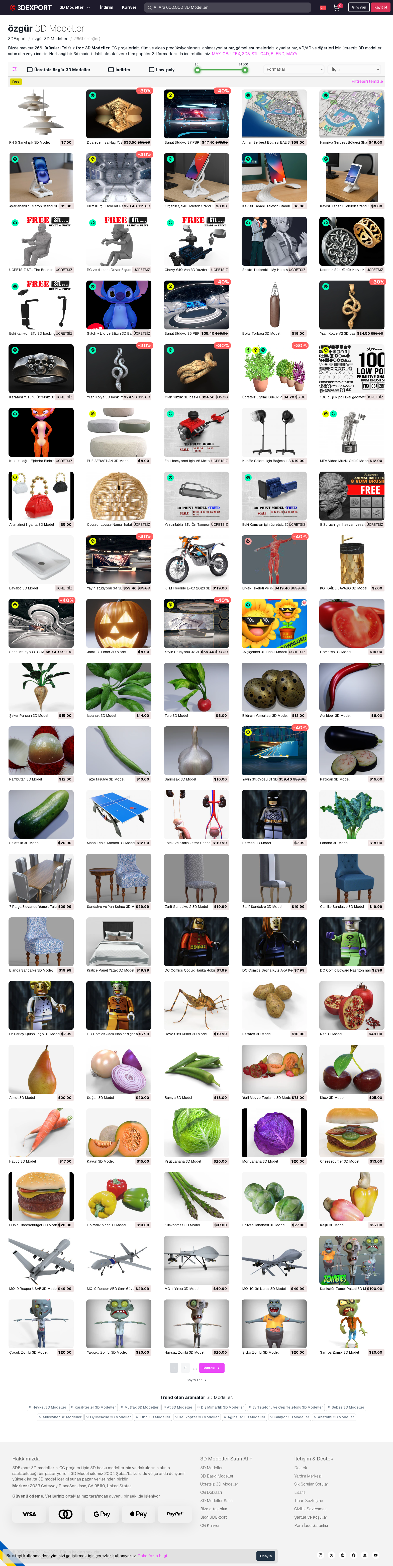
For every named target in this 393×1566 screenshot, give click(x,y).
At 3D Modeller (178, 1407)
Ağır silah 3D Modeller (244, 1417)
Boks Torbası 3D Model (261, 333)
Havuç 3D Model (22, 1161)
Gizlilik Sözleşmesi (310, 1509)
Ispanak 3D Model (101, 715)
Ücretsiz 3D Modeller (219, 1484)
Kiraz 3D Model (332, 1097)
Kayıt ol (380, 7)
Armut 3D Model (22, 1097)
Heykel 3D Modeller (47, 1407)
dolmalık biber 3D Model (106, 1225)
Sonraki (212, 1368)
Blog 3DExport (213, 1517)
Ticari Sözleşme (308, 1500)
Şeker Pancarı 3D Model (28, 715)
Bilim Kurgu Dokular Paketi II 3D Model (117, 206)
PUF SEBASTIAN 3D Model (108, 461)
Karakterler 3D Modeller (93, 1407)
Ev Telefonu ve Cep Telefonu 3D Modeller (286, 1407)
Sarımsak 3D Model (180, 779)
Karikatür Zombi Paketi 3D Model (346, 1288)
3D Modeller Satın (216, 1500)
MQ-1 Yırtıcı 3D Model (182, 1288)
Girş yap (359, 7)
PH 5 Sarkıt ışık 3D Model (29, 142)
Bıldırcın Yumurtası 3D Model (264, 715)
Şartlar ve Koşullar (310, 1517)
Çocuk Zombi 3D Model (28, 1352)
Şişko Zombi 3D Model (260, 1352)
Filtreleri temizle (367, 81)
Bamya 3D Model (178, 1097)
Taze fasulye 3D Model (105, 779)
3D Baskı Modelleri (217, 1476)
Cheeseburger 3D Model (339, 1161)
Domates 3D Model (335, 652)
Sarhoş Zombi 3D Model (339, 1352)
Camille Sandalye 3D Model (342, 906)
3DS (246, 53)
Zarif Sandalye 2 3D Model (186, 906)
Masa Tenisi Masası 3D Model (111, 843)
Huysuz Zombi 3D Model (184, 1352)
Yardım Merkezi (308, 1476)
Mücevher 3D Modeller (60, 1417)
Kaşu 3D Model (332, 1225)
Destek (300, 1467)
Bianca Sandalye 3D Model (31, 970)
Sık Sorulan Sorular (311, 1484)
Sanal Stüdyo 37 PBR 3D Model (190, 142)
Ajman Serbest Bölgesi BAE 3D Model (272, 142)
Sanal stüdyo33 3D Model (30, 652)
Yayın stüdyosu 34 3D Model (110, 588)
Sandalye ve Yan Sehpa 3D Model (114, 906)
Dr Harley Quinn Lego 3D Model (34, 1034)
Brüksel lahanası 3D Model (263, 1225)
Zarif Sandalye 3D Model (262, 906)
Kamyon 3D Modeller (290, 1417)
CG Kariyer (210, 1525)
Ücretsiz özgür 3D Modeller (58, 70)
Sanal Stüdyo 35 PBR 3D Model (190, 333)
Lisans (300, 1492)
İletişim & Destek (313, 1458)
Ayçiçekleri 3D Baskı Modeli (264, 652)
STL (255, 53)
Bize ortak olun (213, 1509)
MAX (216, 53)
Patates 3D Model (256, 1034)
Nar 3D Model (331, 1034)
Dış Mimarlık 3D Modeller (220, 1407)
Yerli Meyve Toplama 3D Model (267, 1097)
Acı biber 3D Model (335, 715)
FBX (236, 53)
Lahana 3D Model (334, 843)
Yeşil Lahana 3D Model (183, 1161)
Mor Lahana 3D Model (260, 1161)
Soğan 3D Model (100, 1097)
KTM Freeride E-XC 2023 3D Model (193, 588)
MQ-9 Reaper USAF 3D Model (33, 1288)
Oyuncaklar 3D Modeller (108, 1417)
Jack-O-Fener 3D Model (107, 652)
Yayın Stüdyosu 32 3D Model (188, 652)
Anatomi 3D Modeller (334, 1417)
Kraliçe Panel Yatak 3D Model (110, 970)
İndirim (119, 70)
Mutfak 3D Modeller (140, 1407)
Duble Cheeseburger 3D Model (34, 1225)
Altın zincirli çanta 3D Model (31, 524)
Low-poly (161, 70)
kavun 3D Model (100, 1161)
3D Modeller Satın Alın (226, 1458)
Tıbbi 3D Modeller (153, 1417)
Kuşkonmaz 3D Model (182, 1225)
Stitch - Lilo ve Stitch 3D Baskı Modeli (117, 333)
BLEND (277, 53)
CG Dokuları (211, 1492)
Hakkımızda (26, 1458)
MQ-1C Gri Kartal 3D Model (264, 1288)
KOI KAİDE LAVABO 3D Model (343, 588)
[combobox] (294, 69)
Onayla (266, 1556)
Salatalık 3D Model (24, 843)
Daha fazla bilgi (152, 1555)
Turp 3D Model (176, 715)
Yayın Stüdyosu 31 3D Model (265, 779)
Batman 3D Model (256, 843)
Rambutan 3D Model (25, 779)
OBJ (227, 53)
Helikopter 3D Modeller (197, 1417)
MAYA (291, 53)
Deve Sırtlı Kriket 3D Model (186, 1034)
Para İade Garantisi (311, 1525)
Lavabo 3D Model (23, 588)
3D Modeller (211, 1467)
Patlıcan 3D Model (334, 779)
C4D (264, 53)
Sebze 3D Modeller (346, 1407)
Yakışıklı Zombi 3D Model (107, 1352)
